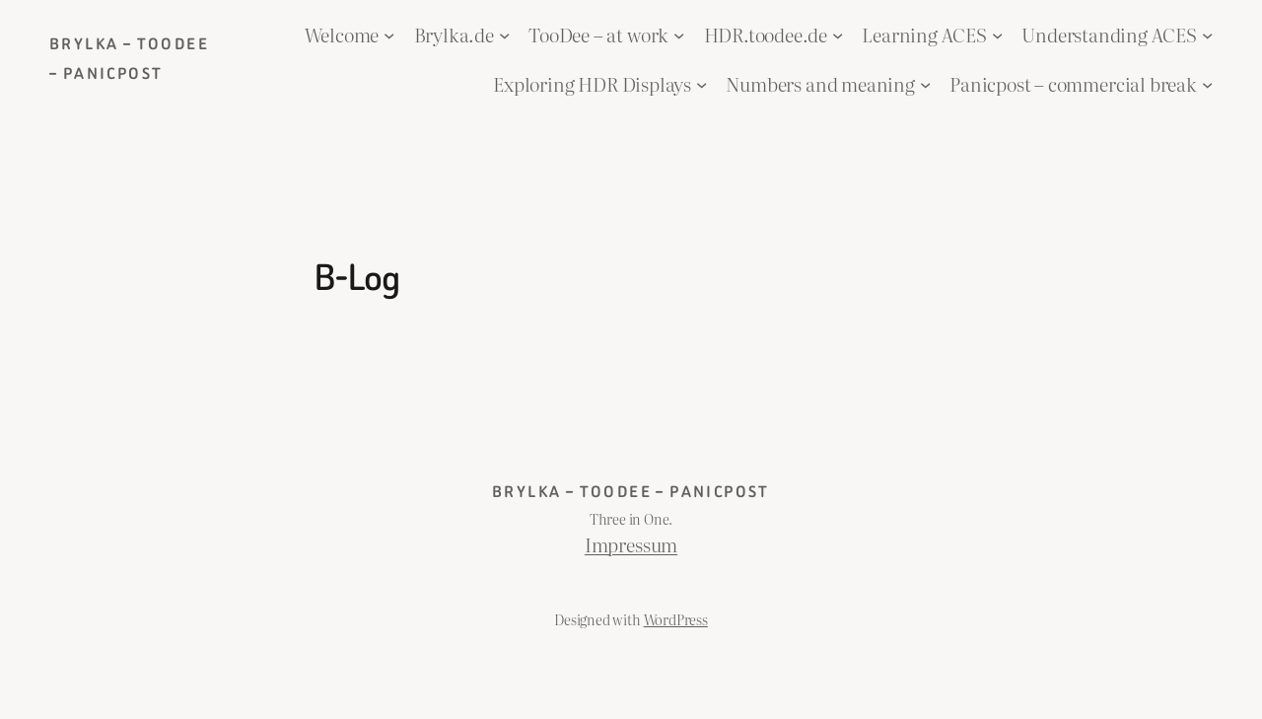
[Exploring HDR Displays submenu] (701, 83)
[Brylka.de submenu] (504, 35)
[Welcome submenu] (389, 35)
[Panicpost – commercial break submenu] (1207, 83)
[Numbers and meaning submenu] (925, 83)
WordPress (676, 619)
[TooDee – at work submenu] (678, 35)
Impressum (631, 544)
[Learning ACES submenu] (997, 35)
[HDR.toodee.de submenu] (837, 35)
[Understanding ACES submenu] (1207, 35)
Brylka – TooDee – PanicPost (631, 491)
